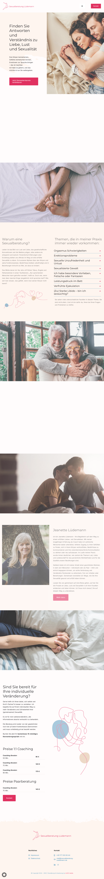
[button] (77, 250)
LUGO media (69, 873)
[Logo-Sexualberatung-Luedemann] (18, 3)
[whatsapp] (58, 864)
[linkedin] (54, 864)
